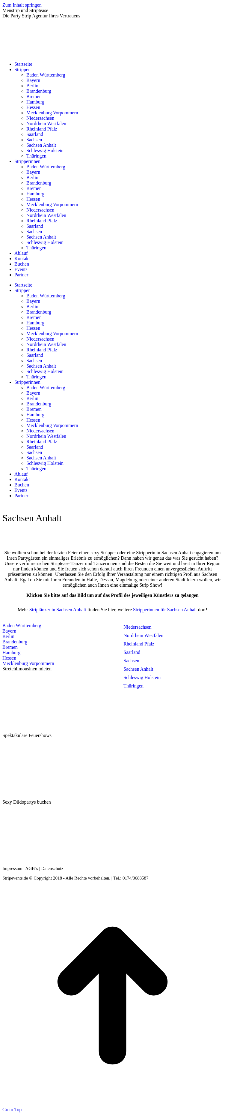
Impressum (12, 868)
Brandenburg (14, 641)
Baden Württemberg (21, 625)
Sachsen (131, 660)
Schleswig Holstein (142, 677)
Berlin (8, 636)
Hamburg (11, 652)
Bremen (10, 647)
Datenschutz (52, 868)
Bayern (9, 630)
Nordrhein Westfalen (143, 635)
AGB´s (31, 868)
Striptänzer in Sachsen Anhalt (57, 609)
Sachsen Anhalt (138, 669)
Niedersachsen (137, 627)
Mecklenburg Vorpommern (28, 663)
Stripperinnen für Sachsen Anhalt (165, 609)
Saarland (131, 652)
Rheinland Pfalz (138, 643)
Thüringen (133, 685)
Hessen (9, 657)
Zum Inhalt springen (22, 5)
